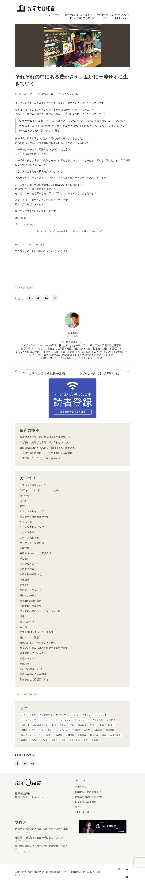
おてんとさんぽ (24, 287)
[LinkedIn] (46, 298)
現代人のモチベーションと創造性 (38, 642)
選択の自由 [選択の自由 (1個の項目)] (74, 740)
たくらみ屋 (26, 521)
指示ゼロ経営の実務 (30, 600)
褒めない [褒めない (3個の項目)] (35, 740)
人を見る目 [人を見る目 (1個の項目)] (97, 720)
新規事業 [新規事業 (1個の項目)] (98, 730)
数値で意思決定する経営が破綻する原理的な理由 (46, 437)
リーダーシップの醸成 (32, 542)
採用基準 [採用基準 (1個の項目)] (76, 730)
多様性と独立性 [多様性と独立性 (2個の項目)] (28, 730)
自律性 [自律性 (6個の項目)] (24, 740)
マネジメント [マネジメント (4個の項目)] (100, 715)
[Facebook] (29, 298)
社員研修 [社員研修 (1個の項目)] (70, 735)
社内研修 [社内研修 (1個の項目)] (58, 735)
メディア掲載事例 (29, 537)
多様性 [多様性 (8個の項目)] (111, 725)
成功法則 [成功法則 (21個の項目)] (64, 730)
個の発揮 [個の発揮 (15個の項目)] (82, 725)
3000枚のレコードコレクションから (60, 94)
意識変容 (24, 584)
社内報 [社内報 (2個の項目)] (47, 735)
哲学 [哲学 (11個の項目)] (102, 725)
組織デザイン (27, 658)
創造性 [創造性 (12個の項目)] (93, 725)
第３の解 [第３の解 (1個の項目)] (94, 735)
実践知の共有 (27, 569)
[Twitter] (38, 298)
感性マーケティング (30, 590)
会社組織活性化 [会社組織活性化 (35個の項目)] (40, 725)
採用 (22, 616)
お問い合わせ (82, 812)
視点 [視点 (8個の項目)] (45, 740)
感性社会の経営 (28, 595)
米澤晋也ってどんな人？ (33, 653)
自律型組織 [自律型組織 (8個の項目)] (115, 735)
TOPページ (81, 786)
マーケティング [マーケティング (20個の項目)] (28, 720)
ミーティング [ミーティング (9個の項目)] (45, 720)
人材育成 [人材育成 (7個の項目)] (111, 720)
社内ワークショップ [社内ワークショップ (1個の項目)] (30, 735)
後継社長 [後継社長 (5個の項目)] (51, 730)
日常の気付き (27, 621)
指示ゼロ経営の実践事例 (88, 791)
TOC (22, 506)
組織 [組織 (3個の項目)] (104, 735)
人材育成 (24, 547)
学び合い (24, 558)
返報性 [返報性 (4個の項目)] (54, 740)
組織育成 (24, 663)
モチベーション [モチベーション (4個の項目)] (63, 720)
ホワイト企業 (27, 532)
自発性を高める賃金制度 (33, 674)
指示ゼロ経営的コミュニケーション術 (40, 611)
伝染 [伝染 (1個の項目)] (72, 725)
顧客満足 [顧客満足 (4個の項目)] (96, 740)
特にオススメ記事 (29, 637)
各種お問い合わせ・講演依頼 (35, 553)
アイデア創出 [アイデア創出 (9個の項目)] (45, 715)
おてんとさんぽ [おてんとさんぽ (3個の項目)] (28, 715)
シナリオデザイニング (32, 511)
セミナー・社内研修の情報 (34, 516)
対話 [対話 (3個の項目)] (41, 730)
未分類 (23, 626)
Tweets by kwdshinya (26, 693)
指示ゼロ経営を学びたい (88, 801)
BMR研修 (25, 495)
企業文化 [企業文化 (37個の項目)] (25, 725)
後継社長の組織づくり (32, 574)
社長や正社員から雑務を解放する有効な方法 (44, 647)
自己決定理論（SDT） (31, 668)
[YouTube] (33, 763)
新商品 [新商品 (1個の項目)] (87, 730)
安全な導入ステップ (30, 563)
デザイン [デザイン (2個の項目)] (86, 715)
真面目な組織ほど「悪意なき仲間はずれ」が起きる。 (48, 447)
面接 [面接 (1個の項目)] (86, 740)
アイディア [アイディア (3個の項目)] (61, 715)
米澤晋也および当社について (90, 796)
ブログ (78, 807)
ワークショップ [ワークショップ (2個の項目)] (81, 720)
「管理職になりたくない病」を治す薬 (40, 458)
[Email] (55, 298)
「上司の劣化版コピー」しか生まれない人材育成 (46, 452)
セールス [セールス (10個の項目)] (74, 715)
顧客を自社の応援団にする (34, 679)
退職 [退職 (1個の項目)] (63, 740)
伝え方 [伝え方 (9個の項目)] (63, 725)
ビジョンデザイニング (32, 527)
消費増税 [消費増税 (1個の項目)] (110, 730)
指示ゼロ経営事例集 (30, 605)
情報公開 (24, 579)
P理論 (23, 500)
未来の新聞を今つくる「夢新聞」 (38, 632)
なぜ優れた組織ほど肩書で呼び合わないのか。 (45, 442)
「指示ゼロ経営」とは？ (33, 485)
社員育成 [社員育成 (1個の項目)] (82, 735)
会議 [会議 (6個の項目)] (54, 725)
